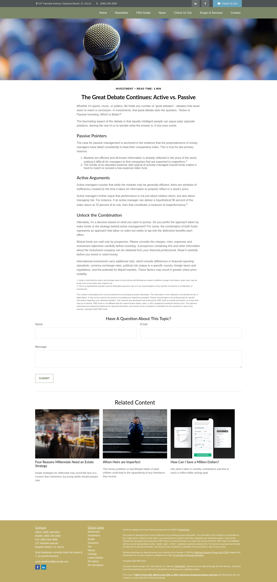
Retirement (94, 531)
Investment (94, 535)
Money (91, 550)
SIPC (183, 566)
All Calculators (96, 565)
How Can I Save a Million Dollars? (195, 462)
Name (39, 324)
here (216, 575)
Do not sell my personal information (188, 555)
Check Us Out (227, 3)
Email (143, 324)
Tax (90, 546)
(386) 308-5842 (51, 532)
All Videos (93, 561)
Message (41, 346)
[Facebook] (205, 3)
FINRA (177, 566)
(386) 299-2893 (106, 3)
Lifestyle (92, 554)
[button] (103, 13)
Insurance (93, 542)
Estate (91, 539)
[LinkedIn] (196, 3)
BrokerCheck (184, 530)
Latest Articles (95, 557)
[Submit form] (44, 378)
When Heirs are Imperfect (121, 462)
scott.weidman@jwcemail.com (51, 561)
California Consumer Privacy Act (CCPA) (211, 552)
